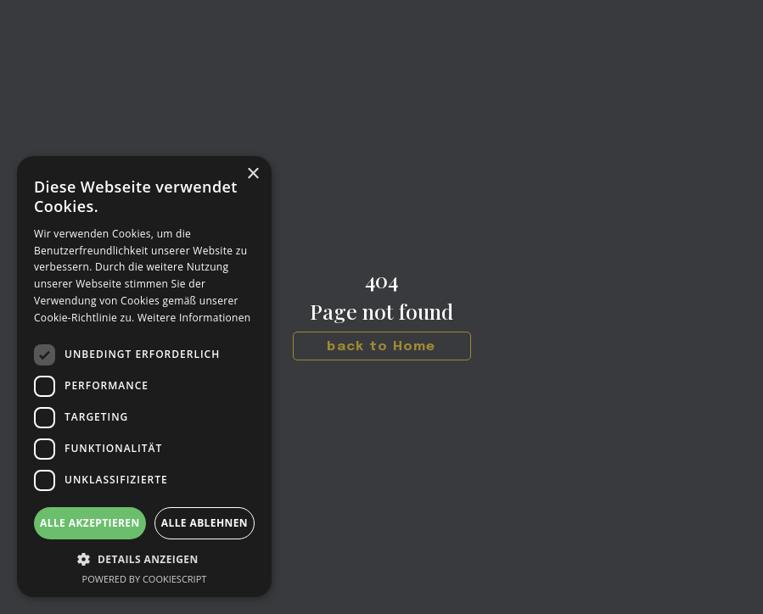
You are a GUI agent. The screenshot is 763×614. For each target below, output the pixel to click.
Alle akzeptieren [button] (90, 523)
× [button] (252, 174)
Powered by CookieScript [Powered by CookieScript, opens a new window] (144, 578)
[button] (144, 559)
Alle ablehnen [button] (204, 523)
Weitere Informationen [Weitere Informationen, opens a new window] (194, 317)
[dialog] (144, 376)
